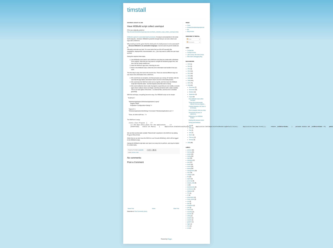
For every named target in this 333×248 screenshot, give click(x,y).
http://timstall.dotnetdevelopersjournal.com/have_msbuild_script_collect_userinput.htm (152, 32)
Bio (188, 29)
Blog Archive (190, 31)
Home (153, 208)
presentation (190, 197)
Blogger (170, 239)
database (189, 191)
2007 (189, 83)
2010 (189, 76)
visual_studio (190, 199)
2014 (189, 66)
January (191, 139)
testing (189, 168)
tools (137, 152)
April (190, 132)
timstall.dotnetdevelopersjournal (195, 27)
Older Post (176, 208)
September (192, 94)
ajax (188, 203)
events (189, 166)
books (188, 164)
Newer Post (131, 208)
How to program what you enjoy (197, 110)
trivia (188, 226)
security (189, 213)
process (134, 152)
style (188, 158)
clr (188, 195)
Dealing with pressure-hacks (196, 120)
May (190, 130)
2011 (189, 73)
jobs (188, 207)
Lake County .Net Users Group (195, 54)
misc (188, 172)
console (189, 220)
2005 (189, 142)
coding (189, 156)
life (188, 176)
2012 (189, 71)
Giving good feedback (194, 122)
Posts (189, 39)
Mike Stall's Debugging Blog (194, 56)
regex (188, 224)
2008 (189, 80)
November (192, 89)
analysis (189, 218)
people (189, 154)
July (190, 125)
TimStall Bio (190, 50)
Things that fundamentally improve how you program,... (197, 103)
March (191, 135)
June (190, 128)
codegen (189, 174)
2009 (189, 78)
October (191, 92)
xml (188, 228)
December (192, 87)
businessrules (191, 187)
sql (188, 185)
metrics (189, 209)
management (190, 170)
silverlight (189, 160)
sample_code (190, 183)
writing (189, 215)
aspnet (189, 178)
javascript (189, 181)
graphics (189, 222)
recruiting (189, 211)
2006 (189, 85)
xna (188, 201)
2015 (189, 64)
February (191, 137)
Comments (190, 42)
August (191, 96)
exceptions (190, 205)
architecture (190, 189)
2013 (189, 69)
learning (189, 152)
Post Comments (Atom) (141, 211)
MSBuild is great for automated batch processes (141, 37)
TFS (188, 193)
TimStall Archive (191, 52)
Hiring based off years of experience (195, 113)
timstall (136, 9)
